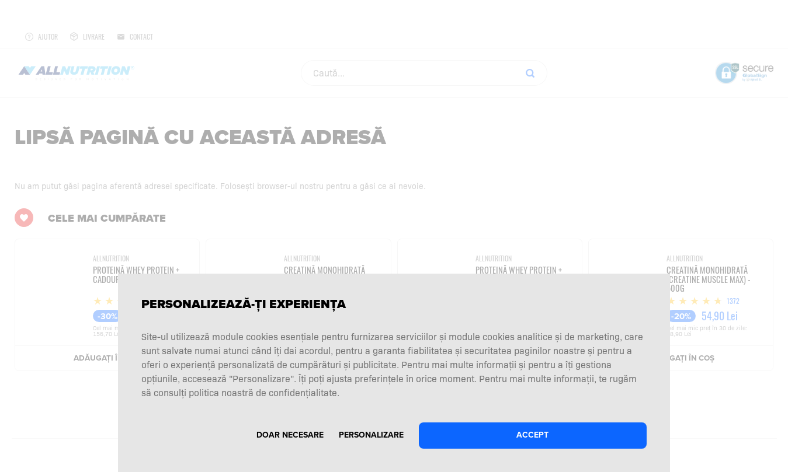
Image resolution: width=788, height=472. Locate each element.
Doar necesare (290, 435)
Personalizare (371, 435)
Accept (532, 435)
